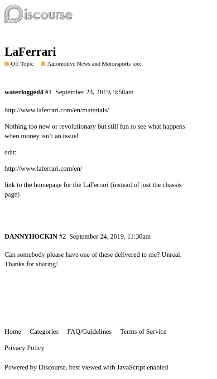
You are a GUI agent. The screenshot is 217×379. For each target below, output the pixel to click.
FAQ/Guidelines (89, 331)
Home (13, 331)
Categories (43, 331)
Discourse (52, 367)
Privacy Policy (24, 347)
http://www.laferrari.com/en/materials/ (57, 110)
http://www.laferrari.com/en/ (43, 168)
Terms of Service (143, 331)
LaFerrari (30, 51)
